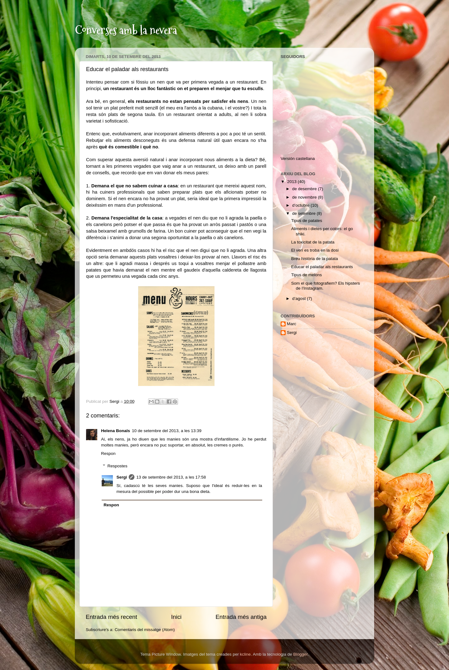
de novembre (305, 197)
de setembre (304, 213)
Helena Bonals (115, 430)
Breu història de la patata (314, 258)
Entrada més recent (111, 617)
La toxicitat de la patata (313, 242)
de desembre (305, 188)
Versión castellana (298, 158)
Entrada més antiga (241, 617)
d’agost (299, 298)
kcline (245, 654)
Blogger (300, 654)
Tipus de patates (306, 220)
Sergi (122, 477)
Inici (176, 617)
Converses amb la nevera (126, 30)
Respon (108, 453)
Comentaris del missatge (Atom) (145, 629)
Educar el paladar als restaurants (322, 266)
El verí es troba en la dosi (315, 250)
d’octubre (301, 205)
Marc (291, 323)
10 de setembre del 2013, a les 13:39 (166, 430)
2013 (292, 181)
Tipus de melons (306, 274)
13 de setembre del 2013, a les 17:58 (171, 477)
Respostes (118, 466)
